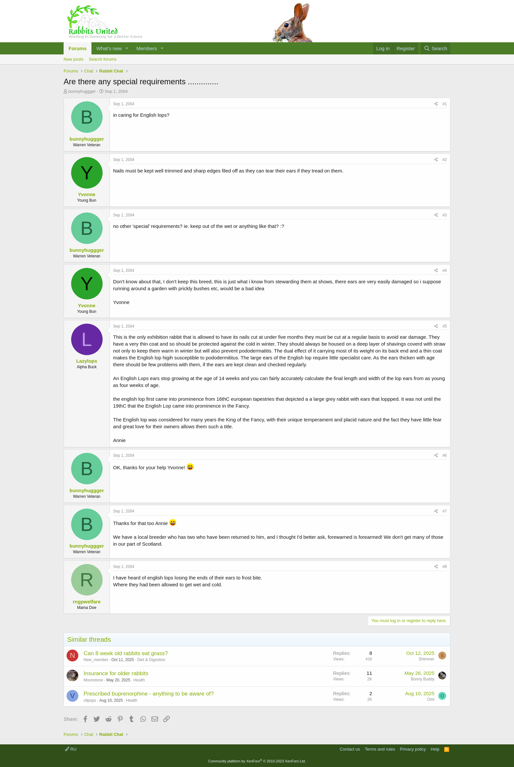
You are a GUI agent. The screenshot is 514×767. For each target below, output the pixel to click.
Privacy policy (413, 749)
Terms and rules (380, 749)
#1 (445, 104)
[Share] (436, 104)
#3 (445, 215)
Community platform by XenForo (257, 761)
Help (435, 749)
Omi (430, 699)
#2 (445, 159)
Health (139, 680)
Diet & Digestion (151, 659)
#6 (445, 455)
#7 (445, 511)
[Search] (435, 48)
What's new (109, 48)
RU (70, 749)
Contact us (350, 749)
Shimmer (426, 659)
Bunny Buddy (422, 679)
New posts (74, 59)
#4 (445, 270)
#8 (445, 566)
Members (146, 48)
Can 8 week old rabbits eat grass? (126, 653)
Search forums (103, 59)
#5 (445, 326)
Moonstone (93, 680)
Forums (78, 48)
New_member (96, 659)
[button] (126, 48)
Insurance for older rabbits (116, 673)
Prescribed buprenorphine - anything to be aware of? (149, 694)
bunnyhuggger (82, 91)
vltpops (90, 700)
